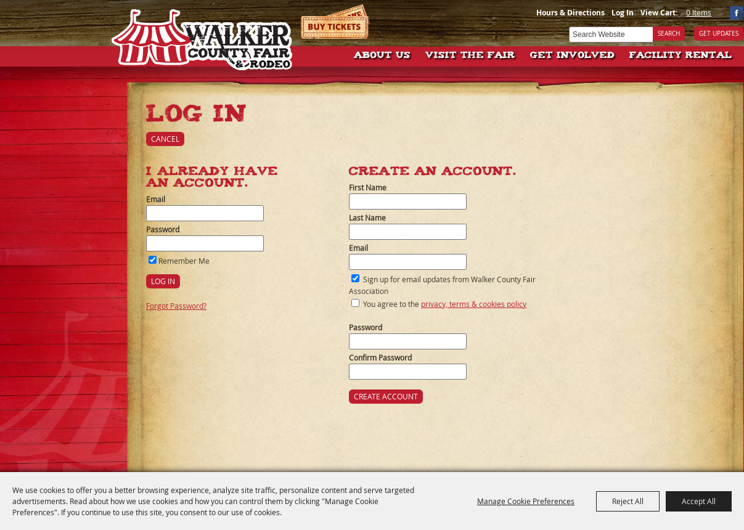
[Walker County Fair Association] (202, 35)
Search (669, 34)
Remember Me (184, 261)
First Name (367, 187)
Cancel (165, 139)
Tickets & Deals (336, 21)
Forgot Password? (176, 306)
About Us (382, 56)
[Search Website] (611, 34)
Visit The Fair (470, 56)
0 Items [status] (698, 12)
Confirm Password (380, 357)
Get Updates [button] (718, 34)
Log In (622, 12)
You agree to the (444, 304)
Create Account (386, 396)
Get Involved (572, 56)
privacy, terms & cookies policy (473, 304)
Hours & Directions (570, 12)
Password (162, 229)
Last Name (367, 217)
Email (155, 199)
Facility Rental (680, 56)
